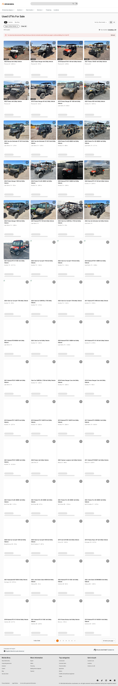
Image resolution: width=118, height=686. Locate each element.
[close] (71, 334)
